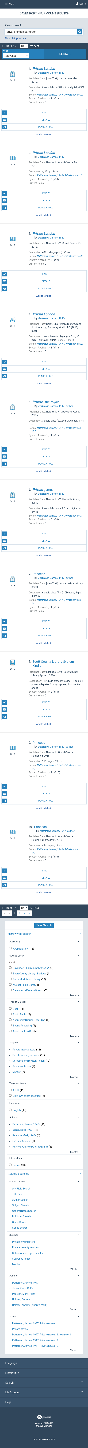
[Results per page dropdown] (24, 46)
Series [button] (12, 1316)
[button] (65, 54)
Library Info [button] (44, 1373)
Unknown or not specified (27, 1095)
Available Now (21, 948)
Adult (16, 1090)
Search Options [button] (15, 38)
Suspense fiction (22, 1066)
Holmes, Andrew (22, 1141)
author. (55, 406)
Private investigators (24, 1049)
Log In (82, 3)
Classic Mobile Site (44, 1439)
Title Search (18, 1194)
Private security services (26, 1055)
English (17, 1110)
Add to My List (43, 134)
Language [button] (14, 1103)
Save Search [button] (44, 925)
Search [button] (44, 1382)
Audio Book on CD (23, 1031)
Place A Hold (28, 127)
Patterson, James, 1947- (26, 1124)
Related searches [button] (18, 1173)
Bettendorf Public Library (27, 979)
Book (16, 1008)
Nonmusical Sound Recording (29, 1020)
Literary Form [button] (15, 1158)
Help (8, 1402)
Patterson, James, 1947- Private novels (33, 1323)
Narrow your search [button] (19, 933)
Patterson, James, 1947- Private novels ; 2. (35, 1340)
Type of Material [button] (17, 1002)
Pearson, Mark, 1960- (24, 1135)
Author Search (20, 1199)
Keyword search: (13, 25)
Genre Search (19, 1222)
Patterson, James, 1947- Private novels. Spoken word (41, 1334)
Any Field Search (21, 1188)
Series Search (20, 1227)
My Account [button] (44, 1392)
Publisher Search (21, 1216)
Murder (17, 1072)
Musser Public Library (25, 984)
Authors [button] (13, 1117)
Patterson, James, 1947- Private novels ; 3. (35, 1345)
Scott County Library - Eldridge (30, 973)
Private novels (20, 1329)
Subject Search (20, 1205)
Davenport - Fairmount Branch (44, 13)
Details (26, 120)
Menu (10, 4)
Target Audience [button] (17, 1083)
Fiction (17, 1165)
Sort (5, 51)
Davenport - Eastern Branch (28, 990)
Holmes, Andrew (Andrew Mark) (30, 1146)
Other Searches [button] (17, 1181)
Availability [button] (14, 941)
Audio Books (20, 1014)
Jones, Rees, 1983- (23, 1130)
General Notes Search (24, 1211)
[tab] (65, 54)
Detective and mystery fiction (29, 1060)
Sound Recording (22, 1025)
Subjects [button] (13, 1042)
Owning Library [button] (16, 955)
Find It (26, 112)
